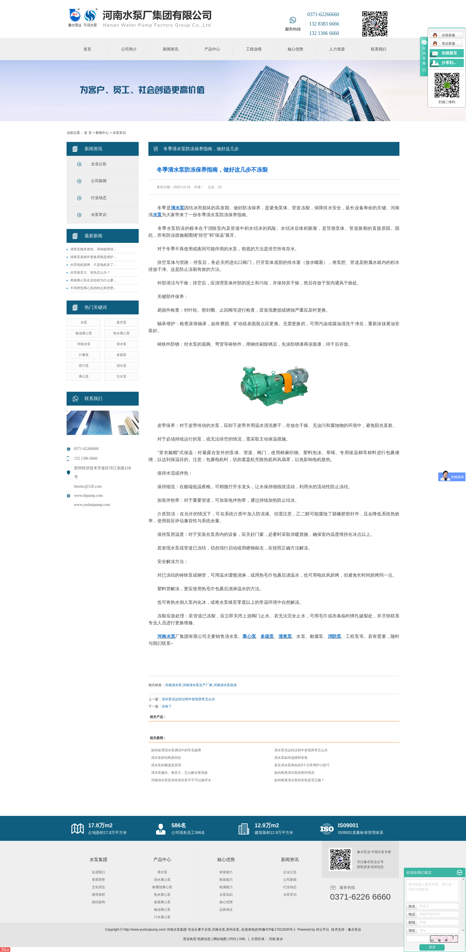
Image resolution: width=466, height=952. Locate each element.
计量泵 (84, 355)
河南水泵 (83, 344)
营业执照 (189, 939)
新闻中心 (102, 133)
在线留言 (449, 53)
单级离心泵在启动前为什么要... (93, 280)
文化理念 (98, 887)
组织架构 (98, 902)
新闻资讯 (170, 49)
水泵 (83, 322)
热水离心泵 (121, 333)
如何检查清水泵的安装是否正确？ (299, 780)
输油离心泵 (83, 333)
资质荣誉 (98, 880)
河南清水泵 (173, 685)
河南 (272, 939)
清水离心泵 (162, 880)
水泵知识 (226, 895)
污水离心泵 (162, 917)
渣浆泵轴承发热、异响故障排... (93, 249)
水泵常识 (119, 133)
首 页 (88, 133)
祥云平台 (322, 929)
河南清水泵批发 (225, 685)
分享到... (449, 63)
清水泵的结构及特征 (166, 758)
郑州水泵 (232, 929)
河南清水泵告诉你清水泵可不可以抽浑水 (181, 780)
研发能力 (226, 872)
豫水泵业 (354, 929)
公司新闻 (99, 181)
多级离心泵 (162, 902)
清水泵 (121, 366)
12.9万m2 (267, 825)
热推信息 (204, 939)
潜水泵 (121, 344)
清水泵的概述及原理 (166, 765)
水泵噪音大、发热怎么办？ (90, 272)
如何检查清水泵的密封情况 (294, 773)
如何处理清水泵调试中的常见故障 (176, 750)
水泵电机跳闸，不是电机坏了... (93, 265)
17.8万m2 (100, 825)
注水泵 (121, 376)
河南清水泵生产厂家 (197, 685)
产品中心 (212, 49)
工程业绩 (254, 49)
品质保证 (226, 910)
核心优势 (295, 49)
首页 (87, 49)
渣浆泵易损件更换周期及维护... (93, 257)
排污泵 (84, 366)
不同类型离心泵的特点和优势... (93, 288)
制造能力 (226, 880)
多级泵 (121, 355)
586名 (178, 825)
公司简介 (129, 49)
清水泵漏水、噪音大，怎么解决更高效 (179, 773)
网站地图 (220, 939)
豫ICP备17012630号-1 (278, 929)
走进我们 (98, 872)
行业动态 (99, 198)
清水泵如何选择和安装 (291, 758)
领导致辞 (98, 895)
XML (242, 939)
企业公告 (99, 164)
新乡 (279, 939)
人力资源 (337, 49)
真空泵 (121, 322)
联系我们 (378, 49)
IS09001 (348, 825)
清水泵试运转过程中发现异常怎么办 (188, 699)
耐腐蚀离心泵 (162, 887)
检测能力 (226, 887)
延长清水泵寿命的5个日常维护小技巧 (302, 765)
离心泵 (84, 376)
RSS (232, 939)
